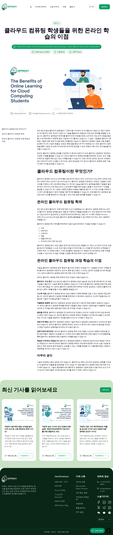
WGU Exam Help (61, 505)
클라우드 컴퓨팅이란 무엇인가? (14, 129)
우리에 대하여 (40, 7)
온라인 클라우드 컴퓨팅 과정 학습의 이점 (16, 140)
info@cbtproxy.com (105, 490)
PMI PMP (58, 486)
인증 (64, 7)
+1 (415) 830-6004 (104, 483)
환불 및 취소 (81, 508)
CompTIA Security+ (59, 495)
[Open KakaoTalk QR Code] (104, 512)
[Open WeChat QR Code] (98, 512)
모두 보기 (105, 390)
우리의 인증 (80, 482)
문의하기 (104, 7)
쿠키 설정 (79, 512)
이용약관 (79, 504)
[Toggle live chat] (97, 530)
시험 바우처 (54, 7)
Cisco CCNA (60, 490)
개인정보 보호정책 (82, 498)
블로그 (72, 7)
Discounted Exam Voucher (82, 487)
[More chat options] (108, 530)
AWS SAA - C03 (61, 482)
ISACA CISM (60, 501)
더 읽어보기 (25, 456)
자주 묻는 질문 (81, 493)
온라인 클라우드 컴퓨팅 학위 (13, 134)
